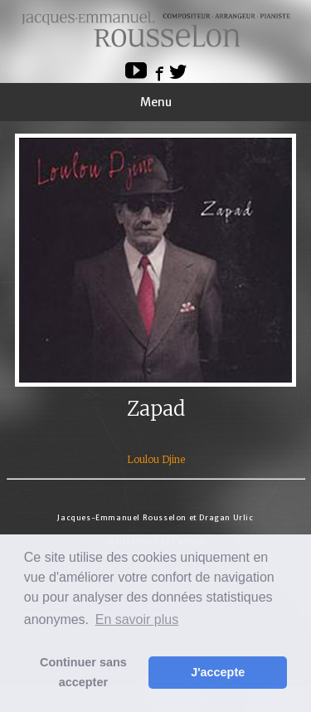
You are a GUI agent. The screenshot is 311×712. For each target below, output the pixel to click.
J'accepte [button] (218, 672)
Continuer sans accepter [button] (83, 672)
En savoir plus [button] (137, 619)
